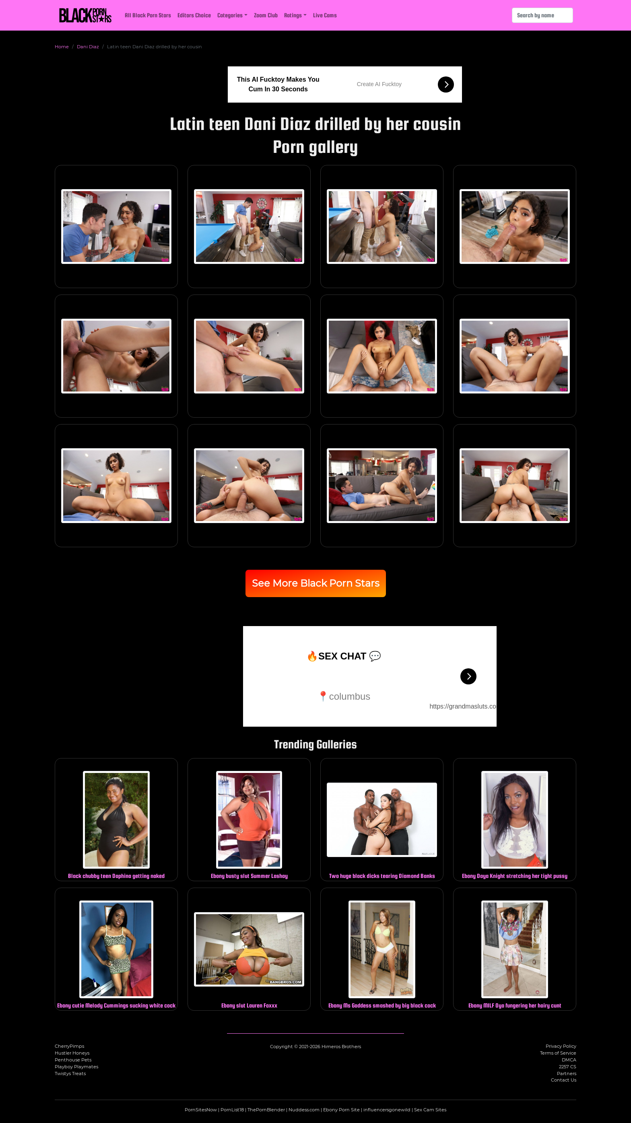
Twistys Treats (70, 1073)
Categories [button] (230, 15)
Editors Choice (194, 15)
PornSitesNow (201, 1110)
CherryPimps (69, 1046)
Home (62, 46)
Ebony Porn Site (341, 1110)
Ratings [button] (293, 15)
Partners (566, 1073)
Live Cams (325, 15)
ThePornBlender (266, 1110)
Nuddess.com (304, 1110)
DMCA (569, 1060)
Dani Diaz (88, 46)
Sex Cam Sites (430, 1110)
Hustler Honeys (72, 1053)
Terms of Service (558, 1053)
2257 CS (567, 1066)
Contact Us (563, 1080)
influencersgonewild (386, 1110)
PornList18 (232, 1110)
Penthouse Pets (73, 1060)
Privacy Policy (561, 1046)
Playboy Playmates (76, 1066)
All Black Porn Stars (148, 15)
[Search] (542, 15)
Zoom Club (266, 15)
